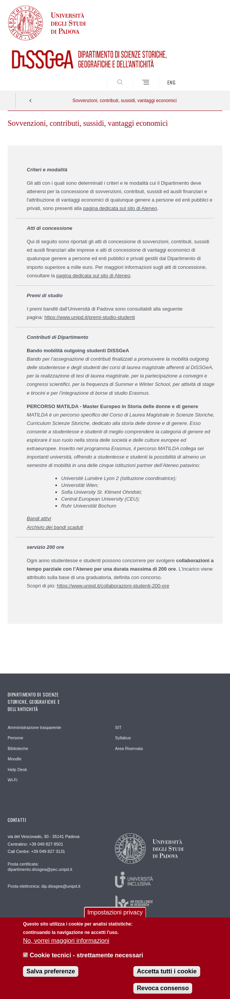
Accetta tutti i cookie (166, 976)
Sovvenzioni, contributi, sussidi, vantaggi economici (125, 100)
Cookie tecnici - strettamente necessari (86, 960)
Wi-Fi (13, 780)
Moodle (14, 759)
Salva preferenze (50, 976)
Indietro (30, 101)
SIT (118, 727)
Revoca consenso (163, 992)
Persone (15, 737)
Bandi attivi (39, 518)
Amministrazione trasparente (34, 727)
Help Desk (17, 769)
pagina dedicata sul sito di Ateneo (120, 208)
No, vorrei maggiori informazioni (66, 945)
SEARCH (205, 76)
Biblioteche (18, 748)
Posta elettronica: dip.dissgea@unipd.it (44, 886)
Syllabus (123, 737)
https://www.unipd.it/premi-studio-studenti (89, 317)
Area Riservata (129, 748)
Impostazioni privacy (115, 917)
